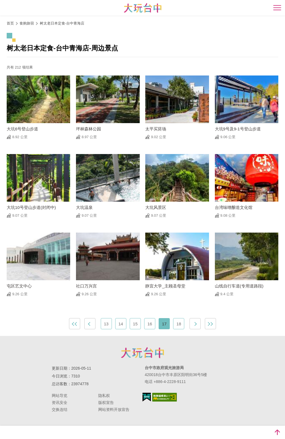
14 (120, 323)
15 (135, 323)
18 (178, 323)
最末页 (210, 323)
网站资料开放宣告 (113, 409)
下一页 (195, 323)
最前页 (74, 323)
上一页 (89, 323)
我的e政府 (146, 397)
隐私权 (104, 395)
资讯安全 (59, 402)
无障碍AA (164, 397)
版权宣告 (106, 402)
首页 (10, 23)
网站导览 (59, 395)
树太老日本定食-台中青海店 (62, 23)
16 (150, 323)
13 (106, 323)
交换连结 (59, 409)
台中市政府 (142, 352)
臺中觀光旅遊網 (142, 8)
